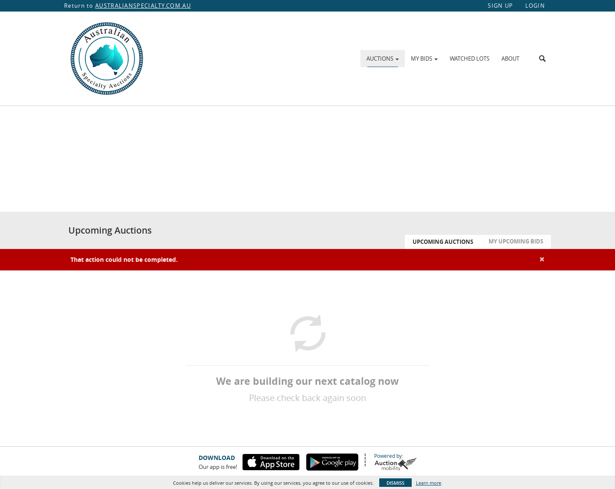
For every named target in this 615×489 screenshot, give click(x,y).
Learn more (428, 483)
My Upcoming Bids (516, 241)
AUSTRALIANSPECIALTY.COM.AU (143, 5)
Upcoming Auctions (443, 242)
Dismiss (395, 483)
